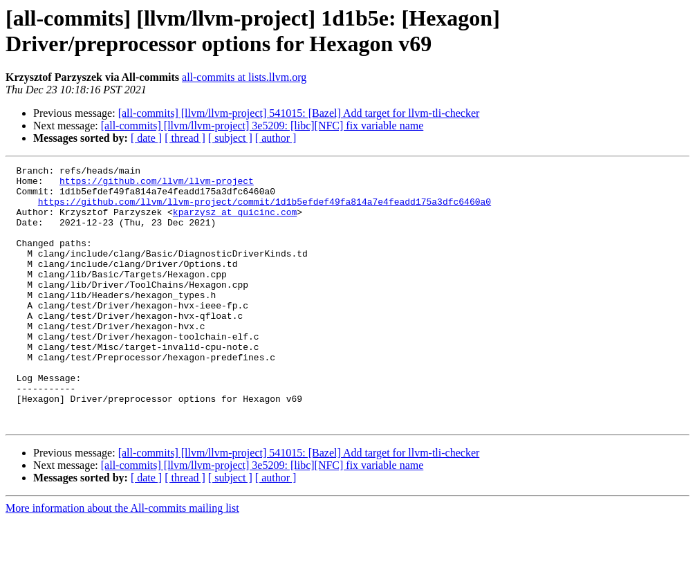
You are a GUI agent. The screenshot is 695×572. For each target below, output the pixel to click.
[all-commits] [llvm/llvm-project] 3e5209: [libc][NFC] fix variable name (262, 125)
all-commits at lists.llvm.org (244, 77)
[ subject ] (230, 138)
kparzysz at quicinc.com (235, 222)
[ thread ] (185, 138)
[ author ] (276, 138)
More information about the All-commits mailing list (122, 560)
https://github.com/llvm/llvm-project (156, 184)
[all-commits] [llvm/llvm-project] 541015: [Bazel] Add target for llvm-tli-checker (299, 113)
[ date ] (146, 138)
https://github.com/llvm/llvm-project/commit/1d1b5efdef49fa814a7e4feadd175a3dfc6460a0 (264, 209)
